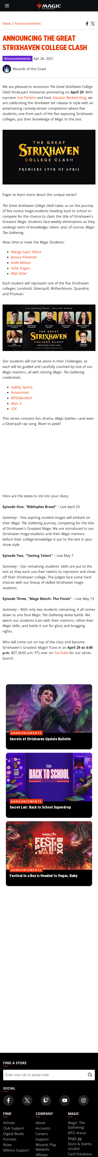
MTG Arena (77, 1133)
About (40, 1122)
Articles (9, 1122)
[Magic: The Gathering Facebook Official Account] (8, 1100)
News (7, 23)
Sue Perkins (26, 97)
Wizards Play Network (46, 1147)
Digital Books (13, 1133)
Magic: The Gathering (76, 1125)
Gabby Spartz (22, 387)
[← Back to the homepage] (49, 5)
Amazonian (20, 392)
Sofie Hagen (20, 268)
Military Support (16, 1150)
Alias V (16, 403)
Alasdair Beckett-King (69, 97)
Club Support (13, 1128)
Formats (9, 1139)
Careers (42, 1133)
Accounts (43, 1128)
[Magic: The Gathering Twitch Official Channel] (46, 1100)
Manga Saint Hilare (26, 252)
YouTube (61, 652)
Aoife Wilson (21, 262)
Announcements (28, 23)
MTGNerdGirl (21, 398)
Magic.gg (75, 1138)
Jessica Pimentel (24, 257)
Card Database (80, 1154)
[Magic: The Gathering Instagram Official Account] (83, 1100)
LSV (14, 408)
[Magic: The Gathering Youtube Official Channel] (64, 1100)
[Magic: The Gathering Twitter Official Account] (27, 1100)
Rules (7, 1144)
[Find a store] (90, 1075)
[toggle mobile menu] (7, 5)
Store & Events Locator (80, 1146)
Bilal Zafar (19, 273)
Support (42, 1139)
